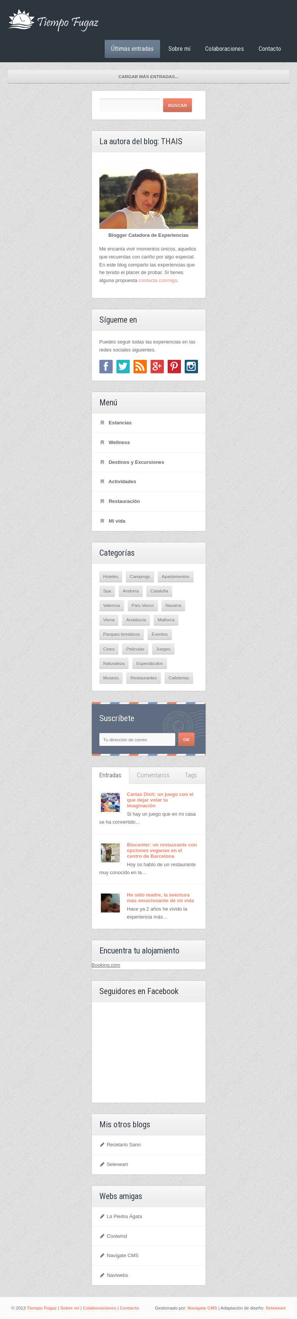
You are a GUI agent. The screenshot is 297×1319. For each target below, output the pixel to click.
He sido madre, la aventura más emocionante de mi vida (160, 897)
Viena (109, 619)
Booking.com (106, 965)
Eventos (160, 634)
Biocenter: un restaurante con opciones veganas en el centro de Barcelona (162, 850)
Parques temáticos (121, 634)
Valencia (111, 605)
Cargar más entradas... (148, 76)
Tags (191, 775)
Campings (140, 576)
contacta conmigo (158, 280)
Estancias (115, 422)
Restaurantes (143, 677)
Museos (111, 677)
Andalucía (136, 619)
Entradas (110, 775)
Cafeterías (179, 677)
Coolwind (113, 1236)
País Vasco (143, 605)
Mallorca (166, 619)
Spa (107, 590)
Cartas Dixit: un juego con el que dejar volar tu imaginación (160, 799)
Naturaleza (114, 663)
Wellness (114, 442)
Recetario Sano (120, 1144)
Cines (109, 648)
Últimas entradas (132, 48)
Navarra (173, 605)
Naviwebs (113, 1275)
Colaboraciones (224, 48)
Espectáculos (150, 663)
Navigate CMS (119, 1255)
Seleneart (113, 1164)
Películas (135, 648)
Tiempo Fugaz (42, 1307)
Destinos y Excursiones (132, 462)
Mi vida (112, 521)
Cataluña (159, 590)
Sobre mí (179, 48)
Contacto (270, 48)
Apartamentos (175, 576)
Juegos (163, 648)
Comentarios (153, 775)
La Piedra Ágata (120, 1216)
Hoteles (110, 576)
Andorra (131, 590)
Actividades (117, 481)
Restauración (119, 501)
